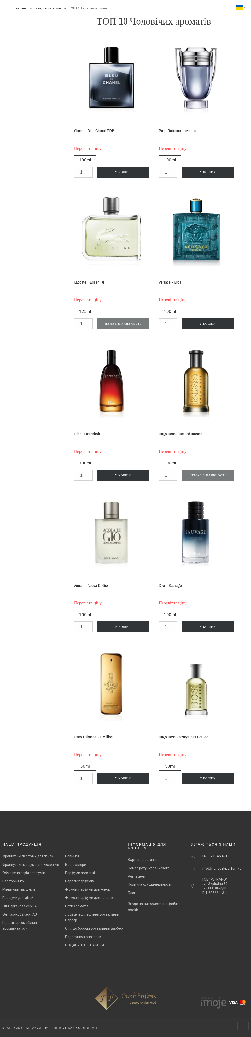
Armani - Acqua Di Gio (91, 585)
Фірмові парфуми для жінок (87, 889)
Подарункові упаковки (83, 937)
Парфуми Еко (13, 881)
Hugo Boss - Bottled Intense (180, 433)
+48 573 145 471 (214, 856)
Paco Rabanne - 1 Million (93, 737)
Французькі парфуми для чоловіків (30, 865)
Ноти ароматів (76, 906)
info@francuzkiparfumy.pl (222, 868)
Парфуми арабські (80, 873)
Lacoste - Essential (89, 282)
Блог (132, 893)
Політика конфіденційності (149, 884)
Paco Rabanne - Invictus (177, 130)
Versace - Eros (170, 282)
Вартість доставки (143, 860)
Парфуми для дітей (17, 898)
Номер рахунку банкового (149, 868)
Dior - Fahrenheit (87, 433)
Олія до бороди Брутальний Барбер (94, 928)
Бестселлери (75, 865)
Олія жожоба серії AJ (19, 914)
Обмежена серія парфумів (23, 873)
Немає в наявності (123, 324)
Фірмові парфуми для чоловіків (90, 898)
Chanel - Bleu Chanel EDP (94, 130)
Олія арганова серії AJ (20, 906)
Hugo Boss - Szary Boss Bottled (183, 737)
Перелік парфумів (79, 881)
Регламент (137, 876)
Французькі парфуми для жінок (27, 856)
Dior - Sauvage (170, 585)
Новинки (72, 856)
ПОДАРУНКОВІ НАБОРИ (84, 945)
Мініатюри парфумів (18, 889)
